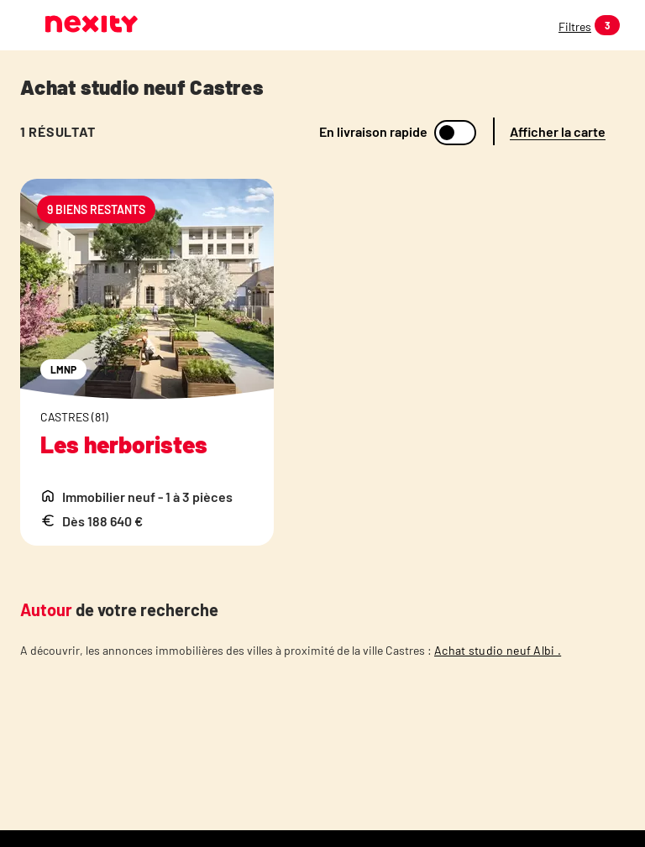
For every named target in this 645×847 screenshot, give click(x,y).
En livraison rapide (373, 131)
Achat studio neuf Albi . (497, 650)
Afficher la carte (558, 131)
